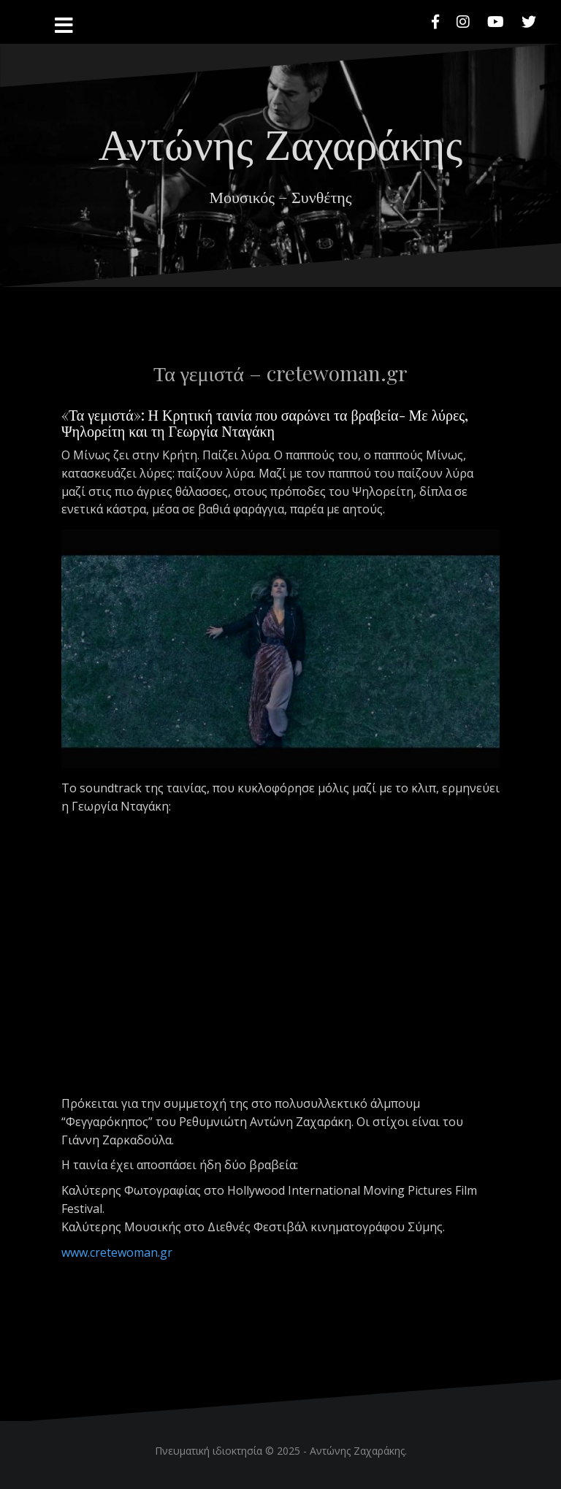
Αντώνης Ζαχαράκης (280, 141)
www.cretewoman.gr (118, 1252)
